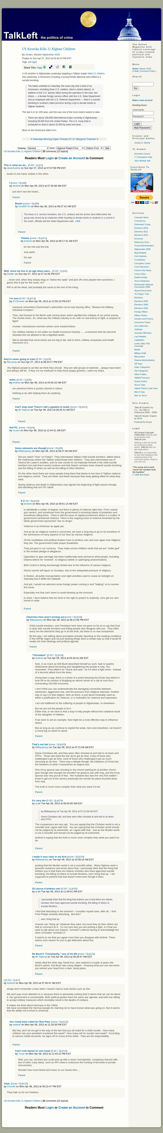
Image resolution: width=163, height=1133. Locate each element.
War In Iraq (139, 392)
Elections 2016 (141, 228)
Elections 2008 (141, 304)
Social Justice (140, 381)
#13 (64, 1050)
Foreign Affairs (141, 312)
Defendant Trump (142, 224)
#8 (36, 203)
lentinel (16, 185)
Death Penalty (140, 277)
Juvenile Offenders (143, 333)
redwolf (17, 1024)
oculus (16, 430)
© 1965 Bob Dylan (140, 475)
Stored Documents (142, 290)
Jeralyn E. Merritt (142, 143)
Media (137, 349)
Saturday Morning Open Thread (50, 139)
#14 (33, 298)
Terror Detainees (142, 281)
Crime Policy (140, 274)
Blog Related (140, 253)
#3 (48, 359)
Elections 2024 (141, 235)
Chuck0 (11, 1086)
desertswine (13, 168)
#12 (65, 1021)
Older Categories (142, 367)
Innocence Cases (142, 322)
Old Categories (141, 371)
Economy (138, 238)
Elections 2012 (141, 231)
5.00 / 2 (41, 359)
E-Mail (135, 71)
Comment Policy (147, 71)
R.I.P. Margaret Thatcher (82, 139)
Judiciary (138, 329)
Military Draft (140, 353)
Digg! (39, 67)
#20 (63, 744)
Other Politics (140, 374)
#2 (65, 271)
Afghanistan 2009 (50, 54)
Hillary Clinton (140, 315)
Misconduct (139, 356)
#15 (25, 1083)
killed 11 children (96, 73)
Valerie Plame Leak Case (146, 388)
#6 (24, 182)
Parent (16, 197)
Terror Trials (139, 385)
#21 (84, 407)
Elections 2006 (141, 301)
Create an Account (71, 158)
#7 (17, 980)
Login (49, 158)
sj (36, 803)
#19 (60, 655)
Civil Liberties (140, 256)
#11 (44, 238)
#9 (60, 448)
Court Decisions (141, 267)
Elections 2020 (141, 308)
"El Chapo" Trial (141, 294)
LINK (77, 221)
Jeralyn (29, 54)
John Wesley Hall (142, 161)
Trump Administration (144, 245)
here (54, 130)
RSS (149, 68)
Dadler (10, 273)
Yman (21, 1053)
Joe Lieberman (141, 326)
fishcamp (12, 362)
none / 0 (16, 182)
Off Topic (138, 364)
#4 (32, 427)
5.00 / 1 (33, 165)
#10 (36, 500)
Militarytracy (24, 451)
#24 (81, 856)
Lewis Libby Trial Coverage (142, 344)
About (142, 68)
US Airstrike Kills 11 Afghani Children (22, 151)
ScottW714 (24, 206)
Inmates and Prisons (143, 319)
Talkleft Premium (142, 378)
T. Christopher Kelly (143, 157)
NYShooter (19, 301)
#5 (29, 379)
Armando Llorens (142, 154)
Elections (138, 297)
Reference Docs (141, 242)
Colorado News (141, 217)
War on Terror (140, 395)
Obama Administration (144, 360)
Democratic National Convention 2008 (143, 285)
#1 (40, 165)
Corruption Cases (142, 263)
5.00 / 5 (28, 500)
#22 (92, 953)
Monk (139, 418)
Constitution (139, 260)
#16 (79, 617)
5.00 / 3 (24, 298)
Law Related (140, 336)
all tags (32, 62)
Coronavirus (139, 221)
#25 (74, 888)
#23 (60, 800)
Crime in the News (142, 270)
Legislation (139, 340)
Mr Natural (24, 409)
